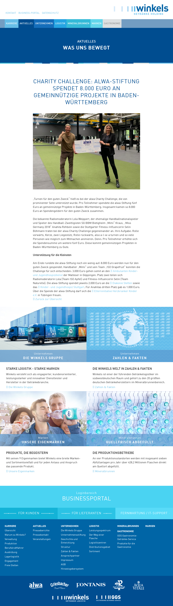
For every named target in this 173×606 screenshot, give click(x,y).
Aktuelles (39, 526)
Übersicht (10, 530)
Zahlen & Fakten (105, 387)
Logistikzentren (97, 543)
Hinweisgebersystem (72, 569)
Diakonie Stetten (122, 283)
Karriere (10, 526)
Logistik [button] (60, 23)
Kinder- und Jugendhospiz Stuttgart (62, 287)
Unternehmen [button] (44, 23)
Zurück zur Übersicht (48, 299)
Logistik (94, 526)
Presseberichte (41, 530)
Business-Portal (29, 13)
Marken (96, 23)
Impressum (67, 560)
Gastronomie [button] (112, 23)
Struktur (65, 547)
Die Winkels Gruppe (21, 387)
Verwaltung (11, 539)
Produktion (11, 543)
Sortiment (94, 551)
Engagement (11, 561)
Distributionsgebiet (99, 547)
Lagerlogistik (12, 556)
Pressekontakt (41, 535)
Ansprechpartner (70, 556)
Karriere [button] (11, 23)
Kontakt (11, 13)
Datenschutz (50, 13)
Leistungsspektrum (100, 530)
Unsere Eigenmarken (21, 471)
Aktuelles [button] (26, 23)
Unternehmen (69, 526)
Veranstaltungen (42, 539)
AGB (63, 564)
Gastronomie (125, 531)
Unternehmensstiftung (73, 535)
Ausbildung (11, 552)
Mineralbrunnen (78, 23)
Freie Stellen (11, 565)
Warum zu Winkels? (15, 535)
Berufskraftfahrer (14, 548)
